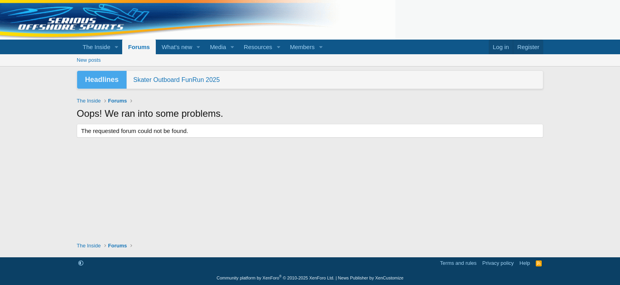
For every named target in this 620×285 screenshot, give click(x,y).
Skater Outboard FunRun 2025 (176, 79)
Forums (139, 47)
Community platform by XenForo (276, 278)
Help (525, 263)
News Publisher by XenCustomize (371, 278)
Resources (258, 47)
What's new (177, 47)
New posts (89, 60)
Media (218, 47)
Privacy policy (498, 263)
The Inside (96, 47)
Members (302, 47)
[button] (116, 47)
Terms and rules (458, 263)
